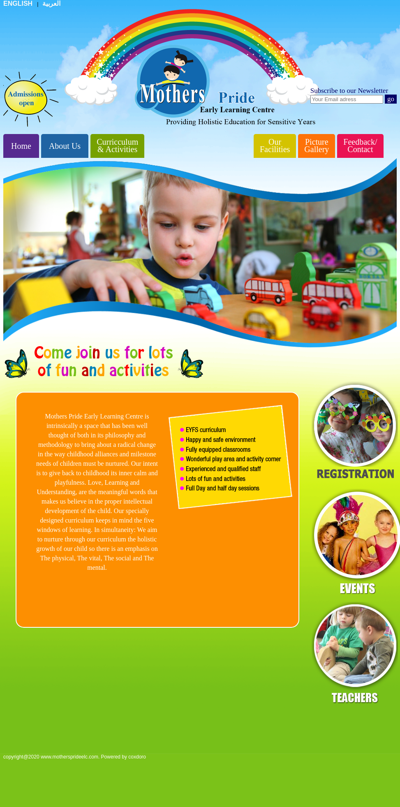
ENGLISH (19, 3)
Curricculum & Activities (117, 145)
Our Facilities (275, 145)
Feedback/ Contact (360, 145)
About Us (65, 145)
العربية (51, 3)
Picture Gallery (316, 145)
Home (21, 145)
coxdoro (137, 757)
